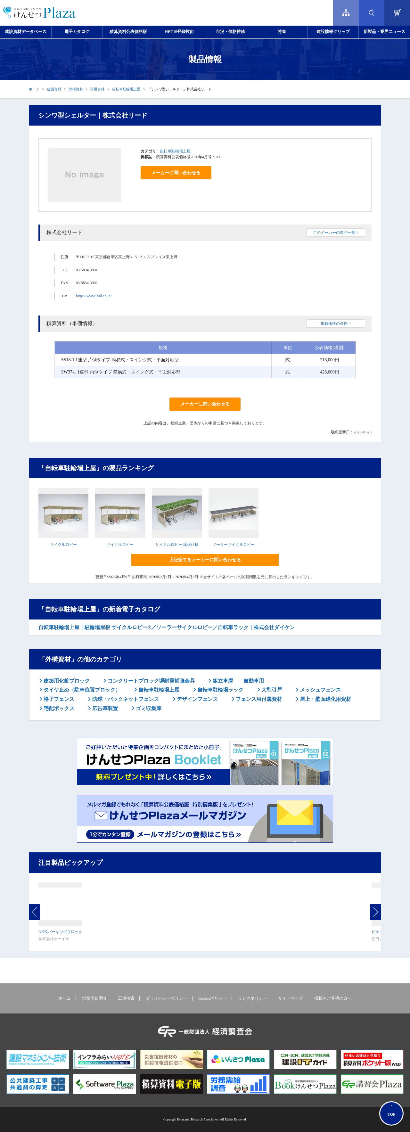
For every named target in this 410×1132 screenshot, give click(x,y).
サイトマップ (290, 998)
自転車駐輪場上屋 (126, 89)
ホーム (34, 89)
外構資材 (76, 89)
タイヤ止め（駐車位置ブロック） (81, 690)
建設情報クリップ (333, 31)
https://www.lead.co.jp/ (94, 296)
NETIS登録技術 (179, 31)
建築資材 (54, 89)
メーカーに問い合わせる (176, 172)
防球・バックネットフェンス (125, 699)
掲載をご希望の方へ (333, 998)
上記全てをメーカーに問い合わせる (205, 559)
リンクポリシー (252, 998)
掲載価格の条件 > (336, 323)
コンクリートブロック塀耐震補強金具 (150, 681)
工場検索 (126, 998)
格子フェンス (58, 699)
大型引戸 (271, 690)
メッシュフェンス (320, 690)
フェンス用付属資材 (258, 699)
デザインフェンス (197, 699)
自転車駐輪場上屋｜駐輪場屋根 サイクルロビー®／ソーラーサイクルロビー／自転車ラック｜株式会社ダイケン (166, 627)
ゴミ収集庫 (148, 708)
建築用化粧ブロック (66, 681)
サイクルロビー (63, 544)
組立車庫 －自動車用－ (240, 681)
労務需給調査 (94, 998)
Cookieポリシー (212, 998)
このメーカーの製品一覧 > (335, 232)
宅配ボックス (58, 708)
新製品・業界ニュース (384, 31)
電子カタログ (76, 31)
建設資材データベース (25, 31)
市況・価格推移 (230, 31)
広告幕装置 (104, 708)
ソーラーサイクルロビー (233, 544)
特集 (282, 31)
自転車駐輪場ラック (219, 690)
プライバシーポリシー (166, 998)
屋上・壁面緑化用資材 (325, 699)
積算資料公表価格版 (128, 31)
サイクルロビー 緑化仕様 (177, 544)
